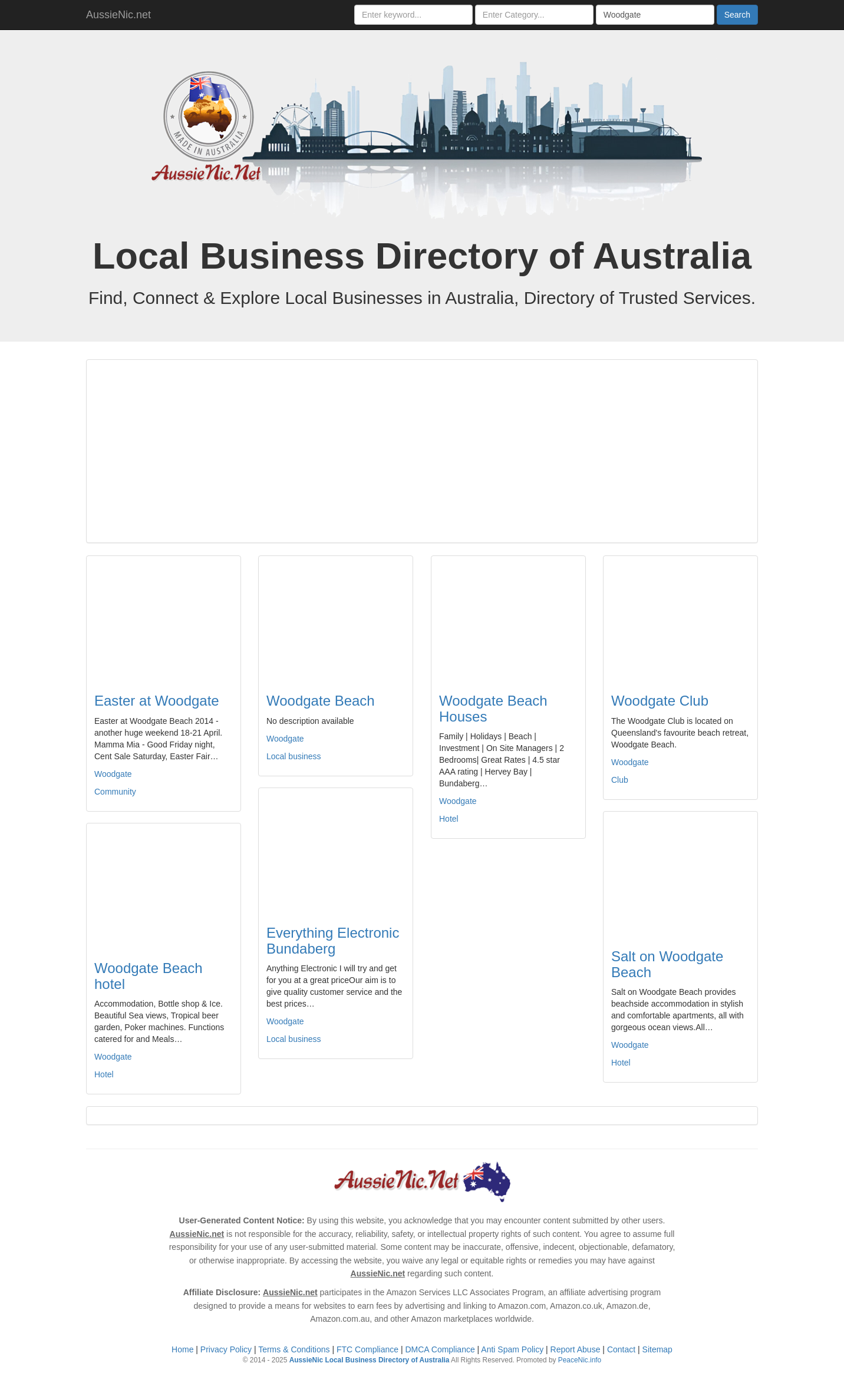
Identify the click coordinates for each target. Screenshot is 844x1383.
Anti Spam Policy (512, 1349)
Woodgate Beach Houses (493, 708)
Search (737, 14)
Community (115, 791)
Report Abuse (575, 1349)
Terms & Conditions (293, 1349)
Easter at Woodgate (156, 701)
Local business (293, 756)
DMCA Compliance (439, 1349)
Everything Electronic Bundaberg (332, 940)
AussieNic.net (118, 15)
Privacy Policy (226, 1349)
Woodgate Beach (320, 701)
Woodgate (113, 774)
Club (619, 780)
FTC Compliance (367, 1349)
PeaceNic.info (579, 1360)
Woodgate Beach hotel (148, 975)
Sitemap (657, 1349)
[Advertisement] (422, 451)
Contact (621, 1349)
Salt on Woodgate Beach (667, 964)
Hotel (449, 818)
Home (182, 1349)
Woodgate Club (659, 701)
